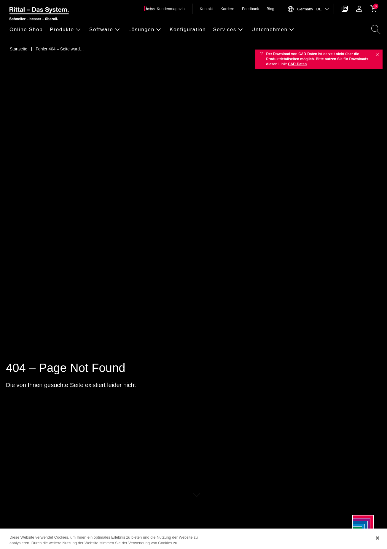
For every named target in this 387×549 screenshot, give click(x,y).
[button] (27, 30)
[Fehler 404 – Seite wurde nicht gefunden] (59, 49)
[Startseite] (18, 49)
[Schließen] (377, 538)
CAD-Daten (297, 64)
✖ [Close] (377, 54)
